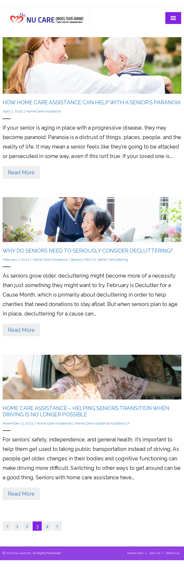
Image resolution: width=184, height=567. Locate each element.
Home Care (135, 553)
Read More (21, 172)
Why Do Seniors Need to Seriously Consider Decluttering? (88, 251)
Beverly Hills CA (83, 260)
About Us (172, 553)
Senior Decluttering (113, 260)
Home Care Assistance (43, 111)
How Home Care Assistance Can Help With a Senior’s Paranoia (92, 102)
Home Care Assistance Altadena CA (102, 423)
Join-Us (154, 553)
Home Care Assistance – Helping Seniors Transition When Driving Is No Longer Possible (86, 411)
